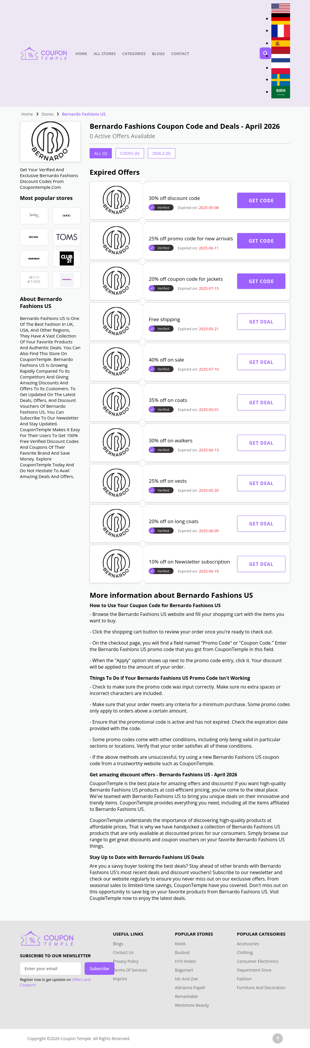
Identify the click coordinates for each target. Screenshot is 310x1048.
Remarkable (186, 996)
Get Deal (261, 321)
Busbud (182, 952)
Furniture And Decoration (261, 987)
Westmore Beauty (192, 1005)
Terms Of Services (130, 970)
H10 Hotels (186, 961)
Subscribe (99, 968)
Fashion (244, 979)
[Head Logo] (43, 53)
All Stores (105, 53)
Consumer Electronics (257, 961)
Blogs (158, 53)
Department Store (254, 970)
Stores (48, 114)
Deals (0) (162, 153)
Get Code (261, 200)
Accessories (248, 943)
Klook (180, 943)
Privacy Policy (125, 961)
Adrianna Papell (190, 987)
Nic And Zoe (186, 979)
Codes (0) (129, 153)
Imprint (120, 979)
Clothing (245, 952)
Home (81, 53)
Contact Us (123, 952)
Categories (134, 53)
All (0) (100, 153)
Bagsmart (184, 970)
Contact (180, 53)
